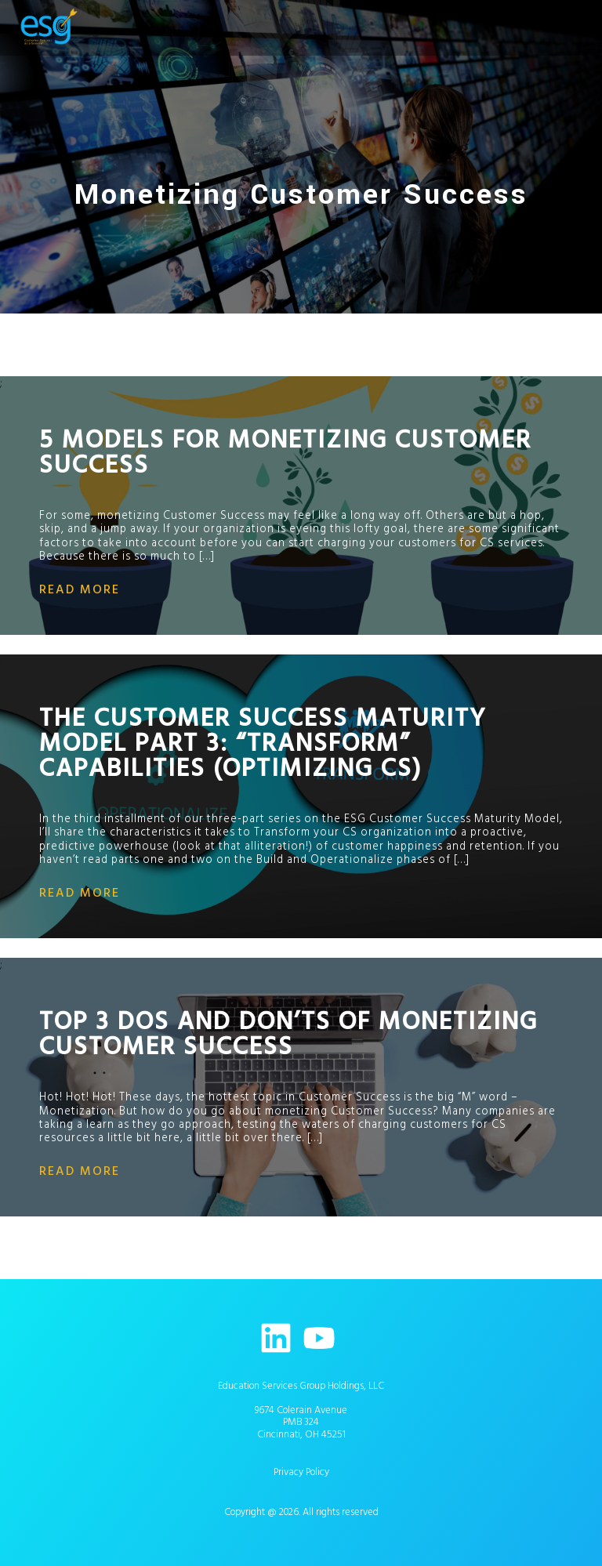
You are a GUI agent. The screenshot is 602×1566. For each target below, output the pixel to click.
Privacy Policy (301, 1472)
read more (79, 589)
